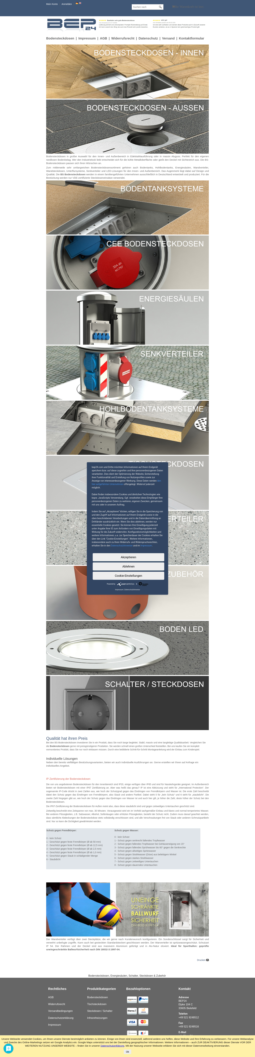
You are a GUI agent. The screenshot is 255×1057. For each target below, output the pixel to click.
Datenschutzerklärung (61, 1018)
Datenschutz (148, 38)
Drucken (201, 960)
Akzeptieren (128, 557)
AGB (103, 38)
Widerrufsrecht (122, 38)
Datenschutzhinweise (122, 545)
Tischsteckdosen (97, 1004)
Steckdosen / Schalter (100, 1011)
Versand (168, 38)
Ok (127, 1051)
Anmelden (66, 4)
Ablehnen (128, 566)
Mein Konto (52, 4)
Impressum (87, 38)
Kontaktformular (191, 38)
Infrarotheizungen (97, 1018)
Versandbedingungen (60, 1011)
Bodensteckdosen (60, 38)
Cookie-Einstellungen (128, 575)
